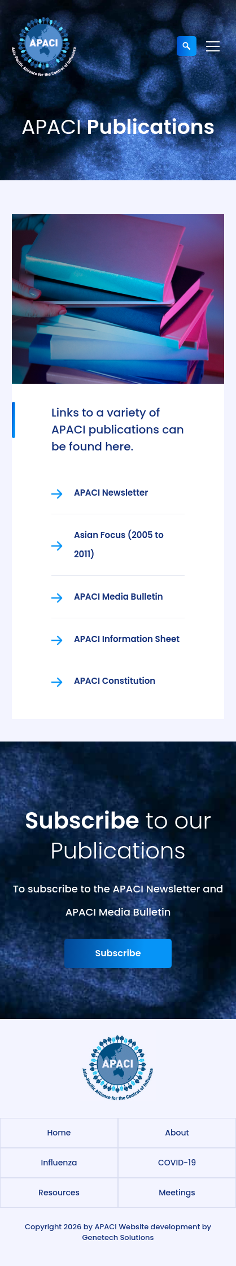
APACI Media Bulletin (118, 596)
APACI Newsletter (111, 492)
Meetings (177, 1192)
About (177, 1132)
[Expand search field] (186, 46)
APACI (105, 1226)
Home (59, 1132)
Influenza (59, 1162)
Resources (59, 1192)
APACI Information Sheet (127, 639)
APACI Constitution (114, 681)
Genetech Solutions (118, 1237)
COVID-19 (177, 1162)
